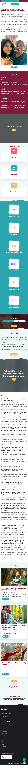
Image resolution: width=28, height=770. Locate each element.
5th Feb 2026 (11, 666)
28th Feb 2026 (11, 629)
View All (14, 326)
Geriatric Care (4, 733)
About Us (3, 724)
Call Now (14, 66)
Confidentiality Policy (5, 751)
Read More (5, 599)
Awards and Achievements (7, 748)
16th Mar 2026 (11, 592)
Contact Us (3, 737)
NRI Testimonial (8, 1)
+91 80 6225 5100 (5, 716)
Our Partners (3, 729)
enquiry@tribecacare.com (6, 718)
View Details (14, 354)
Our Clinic (3, 735)
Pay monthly (19, 321)
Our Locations (4, 731)
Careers (2, 744)
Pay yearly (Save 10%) (8, 321)
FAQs (2, 742)
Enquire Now (14, 3)
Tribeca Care (4, 592)
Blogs (2, 740)
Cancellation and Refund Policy (7, 753)
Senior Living (4, 746)
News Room (3, 726)
